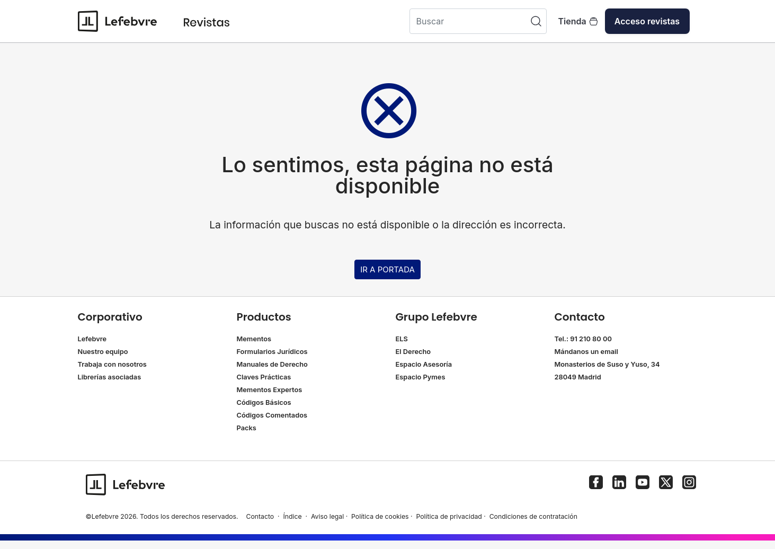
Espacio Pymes (421, 377)
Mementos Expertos (269, 390)
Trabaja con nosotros (112, 364)
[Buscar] (478, 21)
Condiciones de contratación (533, 516)
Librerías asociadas (109, 377)
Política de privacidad (449, 516)
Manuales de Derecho (272, 364)
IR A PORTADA (387, 269)
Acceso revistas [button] (647, 21)
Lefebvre (92, 339)
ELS (402, 339)
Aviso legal (327, 516)
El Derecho (413, 352)
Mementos (254, 339)
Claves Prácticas (264, 377)
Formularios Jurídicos (272, 352)
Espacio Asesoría (424, 364)
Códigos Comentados (272, 415)
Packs (246, 428)
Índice (292, 516)
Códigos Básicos (264, 402)
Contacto (260, 516)
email (609, 352)
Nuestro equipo (103, 352)
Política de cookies (380, 516)
